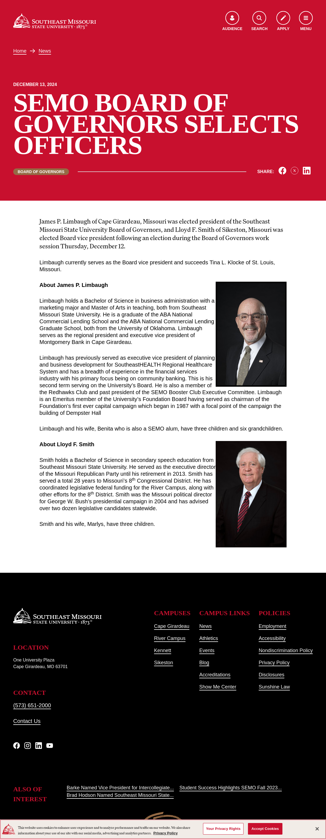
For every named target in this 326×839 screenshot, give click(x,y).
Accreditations (215, 674)
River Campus (170, 638)
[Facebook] (16, 745)
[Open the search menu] (259, 21)
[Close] (317, 829)
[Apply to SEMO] (283, 21)
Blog (204, 662)
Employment (272, 626)
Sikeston (163, 662)
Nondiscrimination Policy (286, 650)
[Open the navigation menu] (306, 21)
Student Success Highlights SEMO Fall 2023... (231, 787)
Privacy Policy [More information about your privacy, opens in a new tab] (165, 833)
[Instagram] (27, 745)
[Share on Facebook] (282, 171)
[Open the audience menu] (232, 21)
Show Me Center (217, 687)
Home (19, 51)
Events (207, 650)
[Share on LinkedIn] (307, 171)
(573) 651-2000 (32, 705)
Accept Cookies (265, 829)
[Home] (54, 21)
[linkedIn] (38, 745)
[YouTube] (49, 745)
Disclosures (271, 674)
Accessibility (272, 638)
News (45, 51)
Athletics (208, 638)
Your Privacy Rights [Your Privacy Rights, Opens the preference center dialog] (223, 829)
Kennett (162, 650)
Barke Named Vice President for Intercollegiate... (120, 787)
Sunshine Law (274, 687)
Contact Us (27, 721)
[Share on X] (294, 171)
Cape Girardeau (171, 626)
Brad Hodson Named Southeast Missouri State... (120, 795)
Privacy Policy (274, 662)
